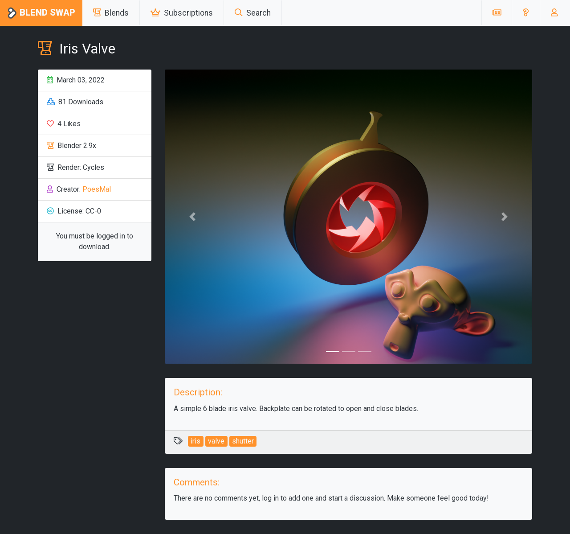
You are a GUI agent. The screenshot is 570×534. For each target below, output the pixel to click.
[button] (525, 13)
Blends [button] (111, 12)
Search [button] (253, 12)
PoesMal (96, 189)
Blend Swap (41, 13)
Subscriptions (182, 12)
